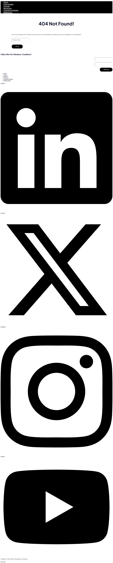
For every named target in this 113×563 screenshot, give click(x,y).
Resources (7, 8)
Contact (5, 75)
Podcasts (5, 76)
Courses (6, 6)
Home (5, 2)
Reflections (7, 12)
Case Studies (8, 4)
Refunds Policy (7, 80)
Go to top (3, 561)
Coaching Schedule (10, 10)
